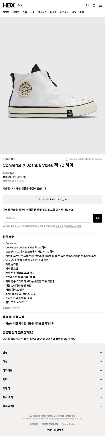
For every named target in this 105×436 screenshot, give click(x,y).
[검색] (88, 5)
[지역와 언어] (52, 430)
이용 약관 (59, 226)
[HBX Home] (9, 5)
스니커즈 (10, 298)
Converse (9, 159)
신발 (21, 298)
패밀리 (6, 388)
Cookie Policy (68, 424)
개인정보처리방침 (73, 226)
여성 (5, 361)
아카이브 (7, 370)
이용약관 (34, 424)
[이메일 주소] (47, 218)
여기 (36, 323)
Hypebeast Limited (43, 416)
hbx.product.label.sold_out (52, 199)
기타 (5, 379)
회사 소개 (8, 397)
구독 (98, 218)
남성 (20, 5)
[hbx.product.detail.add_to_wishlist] (83, 160)
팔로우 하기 (9, 406)
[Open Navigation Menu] (100, 5)
